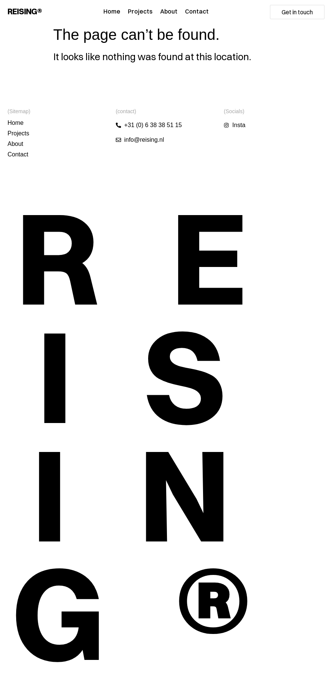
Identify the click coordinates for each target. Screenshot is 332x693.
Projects (140, 11)
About (168, 11)
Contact (197, 11)
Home (111, 11)
